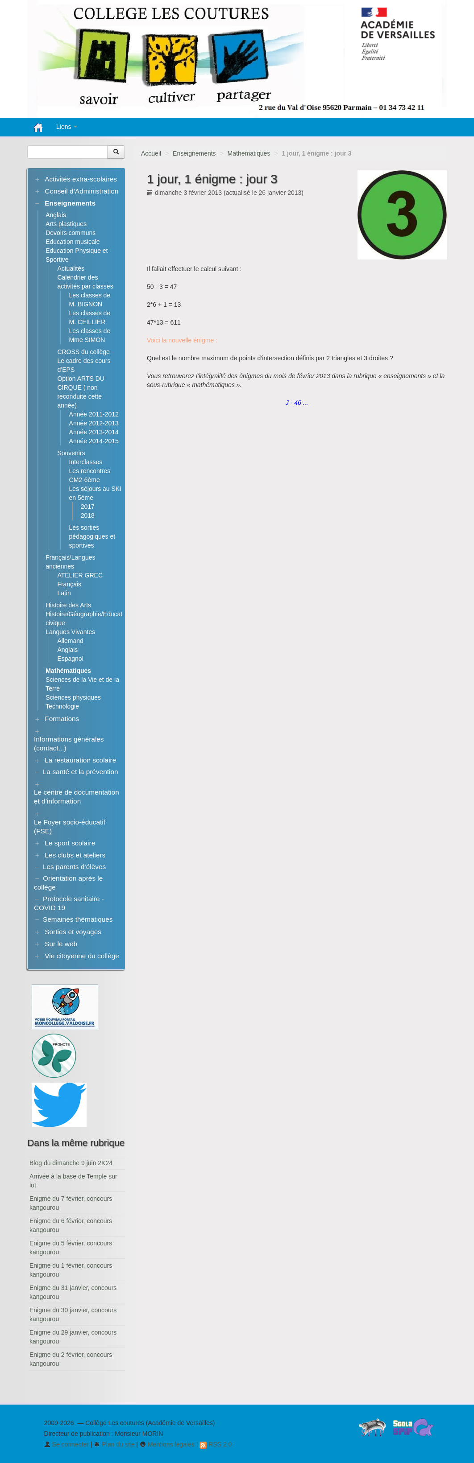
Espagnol (70, 658)
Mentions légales (167, 1444)
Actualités (70, 268)
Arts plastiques (66, 223)
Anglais (56, 214)
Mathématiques (249, 153)
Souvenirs (71, 453)
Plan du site (114, 1444)
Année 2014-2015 (94, 441)
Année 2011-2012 (94, 414)
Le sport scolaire (70, 843)
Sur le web (61, 944)
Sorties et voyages (73, 931)
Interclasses (86, 462)
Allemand (70, 640)
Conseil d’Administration (81, 191)
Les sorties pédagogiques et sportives (92, 536)
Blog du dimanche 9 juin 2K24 (70, 1162)
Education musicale (73, 241)
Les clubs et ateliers (75, 855)
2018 (88, 515)
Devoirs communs (71, 232)
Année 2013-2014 (94, 432)
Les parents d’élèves (74, 866)
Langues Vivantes (70, 631)
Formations (62, 718)
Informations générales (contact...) (69, 743)
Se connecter (66, 1444)
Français (69, 584)
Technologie (62, 706)
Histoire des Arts (68, 605)
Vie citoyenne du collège (82, 956)
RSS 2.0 (216, 1444)
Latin (64, 593)
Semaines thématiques (78, 919)
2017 (88, 506)
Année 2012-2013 (94, 423)
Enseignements (194, 153)
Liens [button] (66, 126)
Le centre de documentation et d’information (76, 796)
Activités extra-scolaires (81, 179)
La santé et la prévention (80, 771)
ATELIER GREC (80, 575)
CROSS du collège (83, 351)
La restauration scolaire (80, 760)
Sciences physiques (73, 697)
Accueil (151, 153)
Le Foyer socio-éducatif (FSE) (69, 826)
